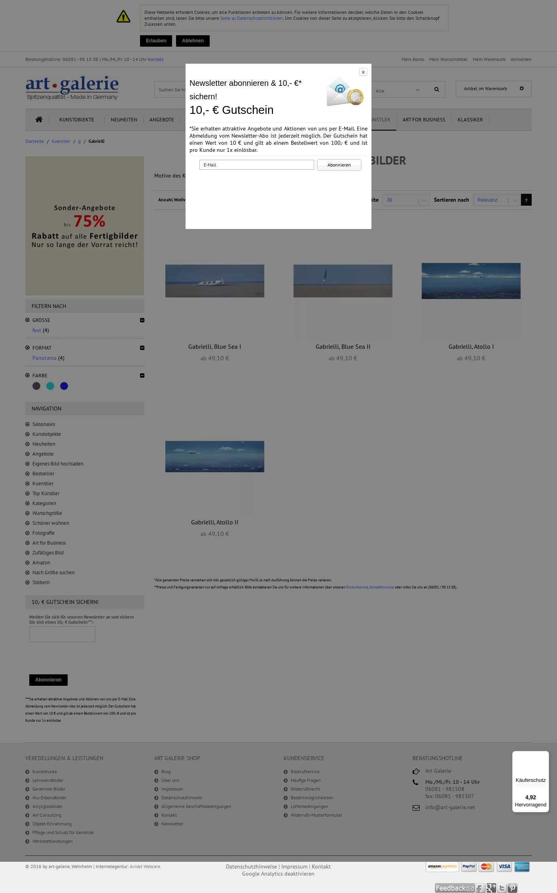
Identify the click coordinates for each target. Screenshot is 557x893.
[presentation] (280, 187)
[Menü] (544, 756)
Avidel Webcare (145, 866)
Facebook (481, 888)
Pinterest (512, 888)
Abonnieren (339, 165)
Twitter (502, 888)
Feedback (455, 888)
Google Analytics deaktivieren (278, 873)
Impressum (294, 866)
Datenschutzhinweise (251, 866)
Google (491, 888)
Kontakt (321, 866)
